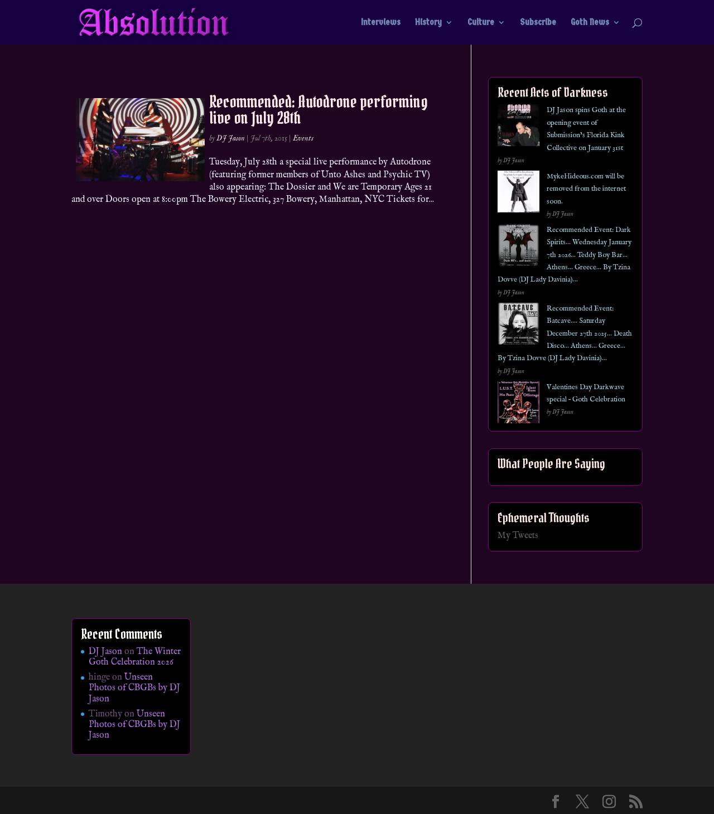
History (428, 22)
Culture (480, 22)
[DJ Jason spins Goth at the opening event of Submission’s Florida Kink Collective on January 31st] (518, 127)
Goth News (590, 22)
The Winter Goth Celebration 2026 (135, 657)
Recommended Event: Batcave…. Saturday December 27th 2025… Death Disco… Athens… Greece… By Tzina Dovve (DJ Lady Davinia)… (565, 334)
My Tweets (518, 535)
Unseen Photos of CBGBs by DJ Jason (134, 688)
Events (303, 138)
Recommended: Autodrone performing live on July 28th (318, 109)
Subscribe (538, 22)
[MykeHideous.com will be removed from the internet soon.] (518, 194)
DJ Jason (230, 138)
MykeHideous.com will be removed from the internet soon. (586, 189)
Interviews (381, 22)
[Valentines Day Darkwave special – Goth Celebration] (518, 404)
